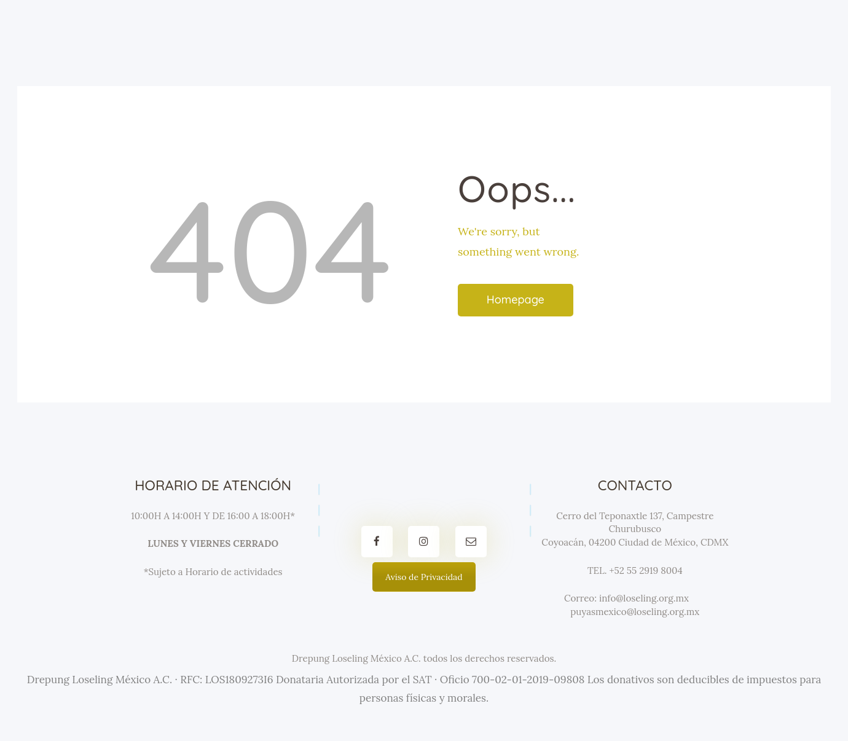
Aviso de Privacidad (423, 576)
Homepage (515, 299)
